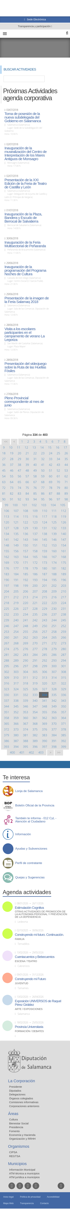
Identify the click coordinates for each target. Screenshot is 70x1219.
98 (66, 499)
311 (25, 677)
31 (35, 459)
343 (63, 700)
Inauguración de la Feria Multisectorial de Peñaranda (25, 244)
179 (35, 568)
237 (54, 614)
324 (16, 689)
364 (63, 718)
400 (12, 752)
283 (25, 655)
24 (50, 453)
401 (22, 752)
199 (25, 586)
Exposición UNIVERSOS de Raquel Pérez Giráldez (38, 1003)
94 (35, 499)
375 (35, 729)
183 (6, 574)
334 (44, 695)
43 (58, 465)
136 (25, 534)
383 (44, 735)
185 (25, 574)
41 (42, 465)
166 (44, 557)
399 (63, 747)
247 (16, 626)
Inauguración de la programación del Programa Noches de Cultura (25, 270)
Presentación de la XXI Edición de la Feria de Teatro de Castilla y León (25, 183)
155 (6, 551)
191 (16, 580)
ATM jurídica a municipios (24, 1177)
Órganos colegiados (21, 1098)
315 (63, 677)
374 (25, 729)
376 (44, 729)
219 (16, 603)
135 (16, 534)
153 (54, 545)
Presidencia (16, 1127)
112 (63, 511)
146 (54, 539)
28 (11, 459)
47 (19, 470)
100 (15, 505)
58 (35, 476)
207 (35, 591)
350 (63, 706)
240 (16, 620)
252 (63, 626)
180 (44, 568)
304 (25, 672)
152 (44, 545)
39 (27, 465)
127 (6, 528)
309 (6, 677)
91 (11, 499)
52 (58, 470)
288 (6, 660)
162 (6, 557)
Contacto (44, 1203)
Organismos (18, 1146)
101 (24, 505)
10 (11, 447)
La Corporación (21, 1081)
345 (16, 706)
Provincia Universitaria (29, 1027)
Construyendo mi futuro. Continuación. (39, 935)
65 (19, 482)
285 (44, 655)
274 (6, 649)
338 (16, 700)
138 (44, 534)
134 (6, 534)
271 (44, 643)
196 (63, 580)
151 (35, 545)
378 (63, 729)
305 (35, 672)
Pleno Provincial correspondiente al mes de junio (24, 401)
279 (54, 649)
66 (27, 482)
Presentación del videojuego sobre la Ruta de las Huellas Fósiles (25, 367)
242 (35, 620)
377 (54, 729)
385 (63, 735)
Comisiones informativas (23, 1102)
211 (6, 597)
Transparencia (27, 1203)
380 (16, 735)
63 (4, 482)
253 (6, 632)
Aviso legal (8, 1197)
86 (42, 493)
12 (26, 447)
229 (44, 609)
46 (11, 470)
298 (35, 666)
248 (25, 626)
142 (16, 539)
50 (42, 470)
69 (50, 482)
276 (25, 649)
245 (63, 620)
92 (19, 499)
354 (35, 712)
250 (44, 626)
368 (35, 724)
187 (44, 574)
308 (63, 672)
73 (11, 488)
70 (58, 482)
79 (58, 488)
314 (54, 677)
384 (54, 735)
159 (44, 551)
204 (6, 591)
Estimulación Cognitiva (29, 908)
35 (66, 459)
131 (44, 528)
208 (44, 591)
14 (42, 447)
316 (6, 683)
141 (6, 539)
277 (35, 649)
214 (35, 597)
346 (25, 706)
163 (16, 557)
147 (63, 539)
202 (54, 586)
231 (63, 609)
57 (27, 476)
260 (6, 637)
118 (54, 516)
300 (54, 666)
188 (54, 574)
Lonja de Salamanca (29, 791)
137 (35, 534)
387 (16, 741)
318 (25, 683)
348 (44, 706)
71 (66, 482)
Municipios (17, 1163)
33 (50, 459)
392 (63, 741)
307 (54, 672)
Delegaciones (17, 1094)
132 (54, 528)
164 (25, 557)
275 (16, 649)
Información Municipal (22, 1169)
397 (44, 747)
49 (35, 470)
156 (16, 551)
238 (63, 614)
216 (54, 597)
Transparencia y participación (34, 26)
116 (35, 516)
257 (44, 632)
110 (44, 511)
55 (11, 476)
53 (66, 470)
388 (25, 741)
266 (63, 637)
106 (6, 511)
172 (35, 562)
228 (35, 609)
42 (50, 465)
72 (4, 488)
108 (25, 511)
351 (6, 712)
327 (44, 689)
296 (16, 666)
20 (19, 453)
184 (16, 574)
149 (16, 545)
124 (44, 522)
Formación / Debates (29, 1031)
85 (35, 493)
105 (62, 505)
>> (59, 752)
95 (42, 499)
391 (54, 741)
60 (50, 476)
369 (44, 724)
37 (11, 465)
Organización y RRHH (22, 1138)
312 (35, 677)
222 (44, 603)
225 (6, 609)
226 (16, 609)
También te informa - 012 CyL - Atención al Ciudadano (35, 820)
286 (54, 655)
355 (44, 712)
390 (44, 741)
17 (65, 447)
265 (54, 637)
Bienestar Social (18, 1123)
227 (25, 609)
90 (4, 499)
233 (16, 614)
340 (35, 700)
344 (6, 706)
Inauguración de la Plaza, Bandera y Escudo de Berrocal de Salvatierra (23, 217)
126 (63, 522)
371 (63, 724)
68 (42, 482)
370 (54, 724)
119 (63, 516)
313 (44, 677)
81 (4, 493)
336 (63, 695)
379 (6, 735)
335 (54, 695)
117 (44, 516)
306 (44, 672)
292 (44, 660)
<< (6, 441)
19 (11, 453)
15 (49, 447)
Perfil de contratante (28, 863)
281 (6, 655)
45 (4, 470)
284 (35, 655)
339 (25, 700)
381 (25, 735)
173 (44, 562)
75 (27, 488)
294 (63, 660)
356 (54, 712)
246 (6, 626)
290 (25, 660)
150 (25, 545)
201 (44, 586)
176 (6, 568)
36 (4, 465)
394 (16, 747)
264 (44, 637)
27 (4, 459)
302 (6, 672)
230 (54, 609)
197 (6, 586)
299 (44, 666)
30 (27, 459)
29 (19, 459)
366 (16, 724)
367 (25, 724)
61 (58, 476)
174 (54, 562)
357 (63, 712)
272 (54, 643)
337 (6, 700)
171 (25, 562)
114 (16, 516)
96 (50, 499)
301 (63, 666)
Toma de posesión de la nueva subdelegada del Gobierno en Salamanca (22, 117)
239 (6, 620)
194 (44, 580)
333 (35, 695)
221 (35, 603)
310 (16, 677)
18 (4, 453)
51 (50, 470)
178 (25, 568)
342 (54, 700)
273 (63, 643)
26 (66, 453)
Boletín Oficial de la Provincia (34, 805)
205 (16, 591)
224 (63, 603)
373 (16, 729)
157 (25, 551)
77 (42, 488)
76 (35, 488)
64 (11, 482)
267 (6, 643)
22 (35, 453)
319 (35, 683)
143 (25, 539)
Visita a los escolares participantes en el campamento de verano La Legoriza (24, 334)
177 (16, 568)
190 (6, 580)
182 (63, 568)
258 (54, 632)
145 (44, 539)
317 (16, 683)
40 (35, 465)
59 (42, 476)
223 (54, 603)
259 (63, 632)
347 (35, 706)
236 (44, 614)
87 (50, 493)
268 (16, 643)
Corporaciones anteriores (24, 1106)
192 (25, 580)
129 (25, 528)
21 (27, 453)
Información (23, 834)
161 (63, 551)
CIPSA (13, 1152)
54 (4, 476)
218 (6, 603)
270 (35, 643)
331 (16, 695)
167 (54, 557)
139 (54, 534)
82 (11, 493)
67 (35, 482)
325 (25, 689)
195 (54, 580)
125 (54, 522)
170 (16, 562)
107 (16, 511)
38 (19, 465)
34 (58, 459)
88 (58, 493)
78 (50, 488)
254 (16, 632)
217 (63, 597)
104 (53, 505)
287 (63, 655)
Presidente (15, 1086)
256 (35, 632)
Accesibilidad (53, 1197)
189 (63, 574)
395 (25, 747)
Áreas (13, 1113)
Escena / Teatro (26, 961)
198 (16, 586)
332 (25, 695)
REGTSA (14, 1156)
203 (63, 586)
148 (6, 545)
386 (6, 741)
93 (27, 499)
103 (43, 505)
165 (35, 557)
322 (63, 683)
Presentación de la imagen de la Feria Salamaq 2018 (26, 300)
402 (31, 752)
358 (6, 718)
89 (66, 493)
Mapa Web (8, 1203)
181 (54, 568)
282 (16, 655)
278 (44, 649)
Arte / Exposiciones (29, 1009)
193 (35, 580)
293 (54, 660)
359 (16, 718)
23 (42, 453)
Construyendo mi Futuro (30, 979)
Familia (20, 939)
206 (25, 591)
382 (35, 735)
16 (57, 447)
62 (66, 476)
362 (44, 718)
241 (25, 620)
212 (16, 597)
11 (18, 447)
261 (16, 637)
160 (54, 551)
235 (35, 614)
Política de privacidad (30, 1197)
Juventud (21, 983)
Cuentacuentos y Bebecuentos (34, 957)
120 (6, 522)
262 (25, 637)
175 (63, 562)
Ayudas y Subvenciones (31, 848)
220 (25, 603)
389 (35, 741)
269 (25, 643)
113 (6, 516)
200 (35, 586)
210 (63, 591)
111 (54, 511)
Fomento (14, 1131)
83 (19, 493)
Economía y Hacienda (22, 1134)
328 (54, 689)
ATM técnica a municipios (24, 1173)
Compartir (4, 764)
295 (6, 666)
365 (6, 724)
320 (44, 683)
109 (35, 511)
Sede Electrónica (36, 19)
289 (16, 660)
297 (25, 666)
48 (27, 470)
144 (35, 539)
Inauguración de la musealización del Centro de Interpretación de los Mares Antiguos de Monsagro (25, 153)
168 (63, 557)
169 (6, 562)
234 (25, 614)
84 (27, 493)
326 (35, 689)
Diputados (15, 1090)
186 (35, 574)
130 (35, 528)
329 (63, 689)
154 (63, 545)
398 (54, 747)
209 (54, 591)
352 (16, 712)
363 (54, 718)
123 (35, 522)
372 (6, 729)
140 (63, 534)
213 (25, 597)
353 (25, 712)
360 (25, 718)
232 (6, 614)
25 (58, 453)
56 (19, 476)
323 (6, 689)
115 (25, 516)
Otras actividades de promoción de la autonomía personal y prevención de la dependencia (41, 914)
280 (63, 649)
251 (54, 626)
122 (25, 522)
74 (19, 488)
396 (35, 747)
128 (16, 528)
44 (66, 465)
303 (16, 672)
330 (6, 695)
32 (42, 459)
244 (54, 620)
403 (41, 752)
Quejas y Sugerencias (30, 877)
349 (54, 706)
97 (58, 499)
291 (35, 660)
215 (44, 597)
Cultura (13, 1119)
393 (6, 747)
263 (35, 637)
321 (54, 683)
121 (16, 522)
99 (6, 505)
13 (34, 447)
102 (34, 505)
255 (25, 632)
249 (35, 626)
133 (63, 528)
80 (66, 488)
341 (44, 700)
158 (35, 551)
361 (35, 718)
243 (44, 620)
